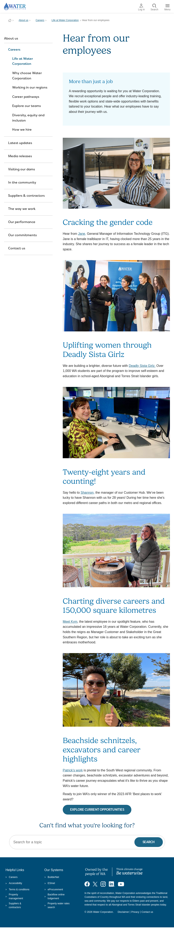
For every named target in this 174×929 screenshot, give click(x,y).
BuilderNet (51, 877)
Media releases (20, 156)
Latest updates (20, 143)
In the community (22, 182)
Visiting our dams (21, 169)
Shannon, (88, 492)
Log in (141, 7)
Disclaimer (123, 912)
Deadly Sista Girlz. (142, 365)
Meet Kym (70, 621)
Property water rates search (57, 905)
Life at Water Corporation (65, 20)
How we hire (22, 129)
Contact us (16, 248)
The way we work (22, 209)
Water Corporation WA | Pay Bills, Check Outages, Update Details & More (9, 20)
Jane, (82, 233)
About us (23, 20)
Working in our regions (29, 87)
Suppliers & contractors (26, 195)
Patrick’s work (73, 770)
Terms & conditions (17, 889)
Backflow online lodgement (54, 896)
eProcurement (53, 889)
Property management (14, 896)
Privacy (135, 912)
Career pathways (25, 97)
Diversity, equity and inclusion (28, 118)
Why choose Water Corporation (27, 75)
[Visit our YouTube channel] (121, 884)
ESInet (49, 883)
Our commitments (22, 235)
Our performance (21, 222)
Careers (40, 20)
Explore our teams (26, 106)
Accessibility (13, 883)
